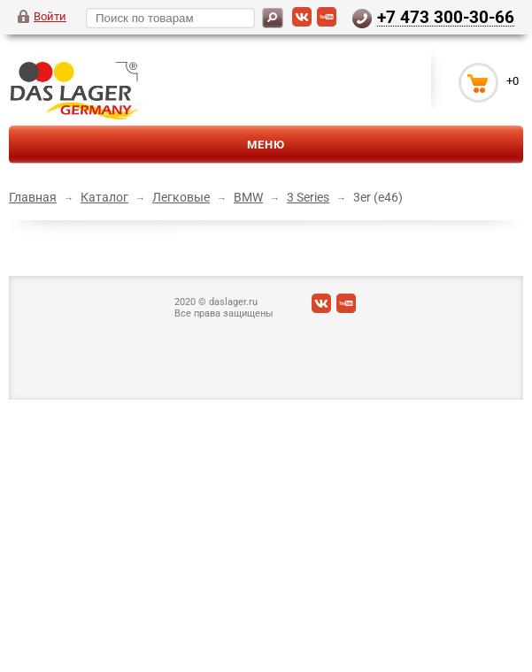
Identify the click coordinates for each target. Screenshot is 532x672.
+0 (512, 81)
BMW (248, 197)
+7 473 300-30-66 (445, 17)
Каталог (104, 197)
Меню (266, 144)
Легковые (181, 197)
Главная (33, 197)
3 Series (308, 197)
